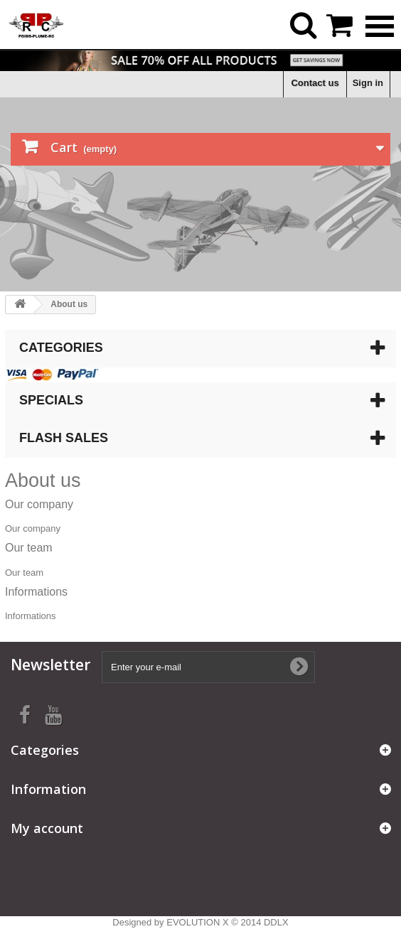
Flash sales (63, 438)
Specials (51, 400)
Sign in (368, 82)
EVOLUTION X (197, 922)
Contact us (314, 82)
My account (47, 828)
